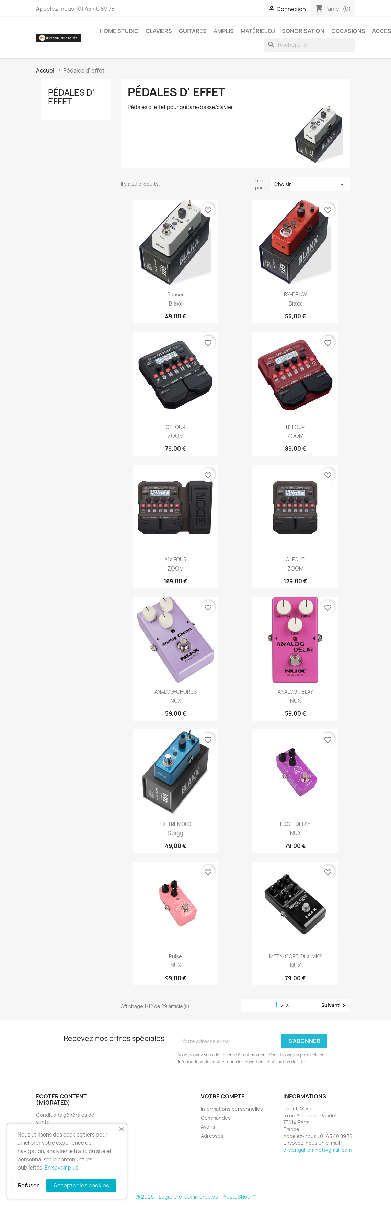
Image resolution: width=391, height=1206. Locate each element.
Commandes (216, 1118)
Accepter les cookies (81, 1185)
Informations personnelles (232, 1109)
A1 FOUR (295, 559)
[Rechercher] (309, 45)
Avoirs (208, 1127)
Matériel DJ (258, 31)
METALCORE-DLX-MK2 (295, 956)
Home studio (119, 31)
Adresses (212, 1135)
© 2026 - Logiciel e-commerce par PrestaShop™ (195, 1197)
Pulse (175, 956)
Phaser (175, 294)
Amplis (224, 31)
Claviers (159, 31)
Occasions (348, 31)
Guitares (193, 31)
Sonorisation (303, 31)
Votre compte (223, 1096)
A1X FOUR (175, 559)
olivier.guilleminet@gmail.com (317, 1150)
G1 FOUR (175, 427)
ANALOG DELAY (295, 691)
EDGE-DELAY (295, 824)
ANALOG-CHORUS (175, 691)
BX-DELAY (295, 294)
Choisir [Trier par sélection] (310, 184)
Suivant (334, 1006)
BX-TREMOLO (175, 824)
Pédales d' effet (71, 97)
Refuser (28, 1185)
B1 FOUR (295, 427)
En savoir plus (61, 1167)
